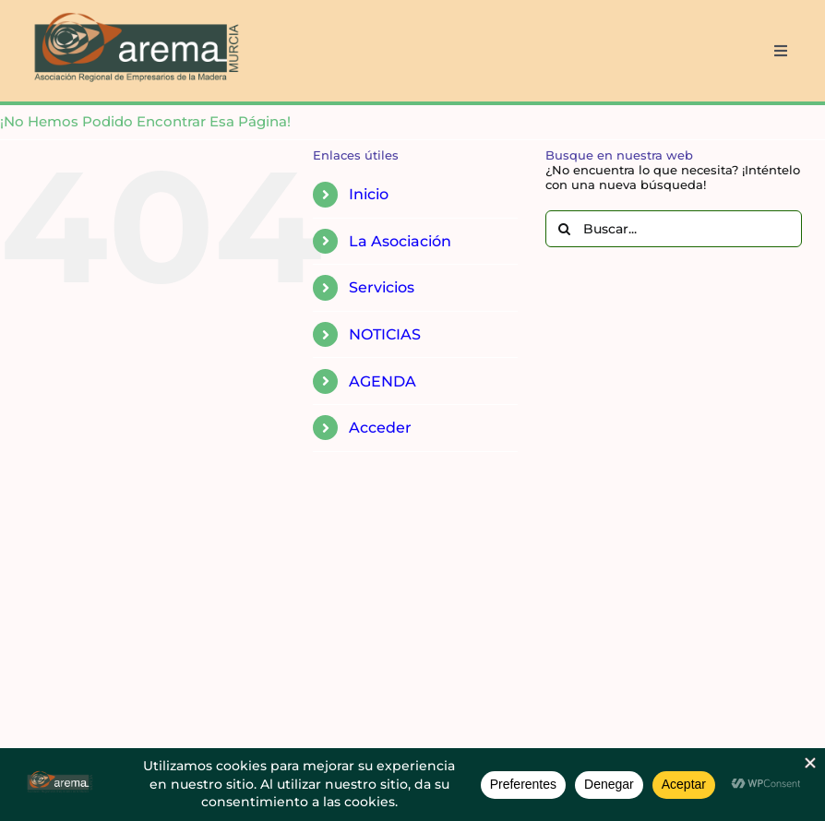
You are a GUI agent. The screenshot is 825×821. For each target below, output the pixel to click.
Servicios (381, 287)
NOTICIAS (385, 334)
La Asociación (400, 241)
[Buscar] (563, 228)
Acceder (380, 427)
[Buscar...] (673, 228)
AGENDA (382, 381)
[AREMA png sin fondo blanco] (133, 13)
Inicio (369, 194)
